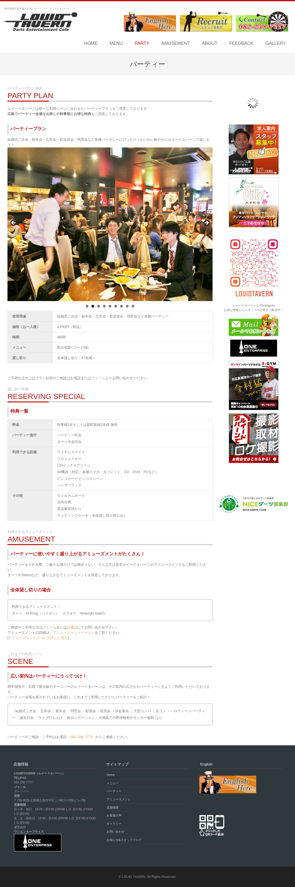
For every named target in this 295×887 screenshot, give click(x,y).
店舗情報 (113, 807)
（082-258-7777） (81, 737)
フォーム (98, 378)
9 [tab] (133, 306)
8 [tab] (127, 306)
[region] (110, 224)
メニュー (113, 783)
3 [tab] (98, 306)
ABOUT (209, 43)
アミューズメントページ (72, 632)
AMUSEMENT (175, 43)
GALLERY (275, 43)
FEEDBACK (241, 43)
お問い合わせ (116, 831)
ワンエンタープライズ (29, 831)
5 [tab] (110, 306)
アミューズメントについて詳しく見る (38, 638)
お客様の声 (114, 815)
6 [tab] (115, 306)
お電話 (72, 627)
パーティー (114, 791)
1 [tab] (87, 306)
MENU (116, 43)
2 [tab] (92, 306)
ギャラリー (114, 823)
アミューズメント (119, 799)
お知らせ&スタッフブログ (124, 840)
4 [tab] (104, 306)
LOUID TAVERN (134, 877)
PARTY (142, 43)
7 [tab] (121, 306)
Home (91, 43)
